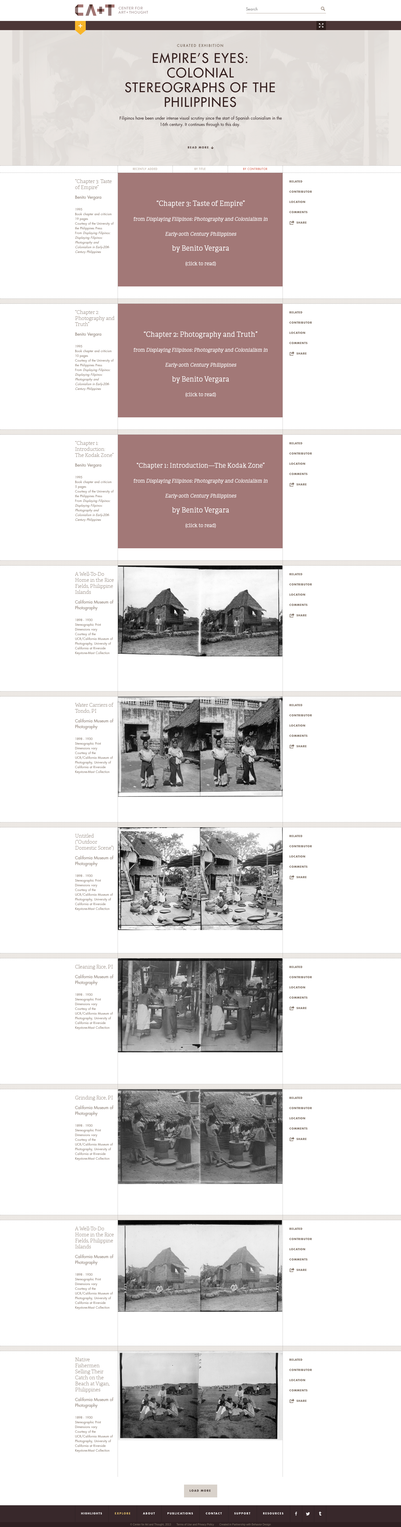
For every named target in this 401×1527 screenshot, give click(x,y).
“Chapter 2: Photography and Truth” (94, 318)
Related (296, 181)
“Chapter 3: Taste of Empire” (93, 184)
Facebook (296, 1513)
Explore (123, 1513)
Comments (298, 212)
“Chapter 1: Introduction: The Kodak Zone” (94, 449)
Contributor (300, 192)
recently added (145, 169)
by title (200, 169)
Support (242, 1513)
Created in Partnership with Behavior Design (245, 1524)
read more (198, 147)
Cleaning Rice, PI (94, 967)
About (149, 1513)
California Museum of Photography (94, 605)
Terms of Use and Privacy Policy (195, 1524)
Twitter (308, 1513)
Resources (273, 1513)
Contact (214, 1513)
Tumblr (320, 1513)
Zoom (321, 25)
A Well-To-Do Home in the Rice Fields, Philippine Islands (94, 583)
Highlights (91, 1513)
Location (297, 202)
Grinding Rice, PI (94, 1098)
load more (200, 1491)
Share (301, 223)
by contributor (255, 169)
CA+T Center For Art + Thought (111, 10)
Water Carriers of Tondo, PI (94, 708)
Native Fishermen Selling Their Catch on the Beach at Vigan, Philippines (92, 1375)
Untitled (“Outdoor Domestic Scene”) (94, 842)
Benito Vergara (88, 197)
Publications (180, 1513)
